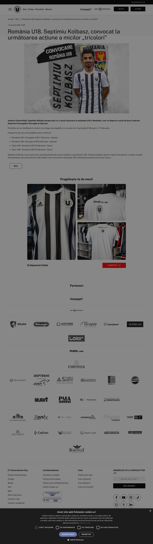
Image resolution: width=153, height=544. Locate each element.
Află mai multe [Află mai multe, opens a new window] (85, 523)
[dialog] (76, 526)
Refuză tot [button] (86, 534)
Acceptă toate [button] (68, 534)
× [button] (150, 511)
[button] (76, 540)
